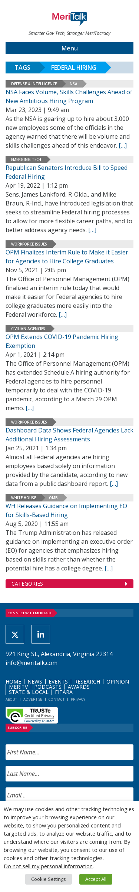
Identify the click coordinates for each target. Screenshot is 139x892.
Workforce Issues (29, 244)
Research (87, 681)
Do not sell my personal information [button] (48, 866)
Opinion (117, 681)
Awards (79, 686)
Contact (56, 699)
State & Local (29, 691)
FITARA (64, 691)
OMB (53, 497)
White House (23, 497)
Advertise (32, 699)
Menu (70, 48)
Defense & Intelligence (34, 83)
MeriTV (18, 686)
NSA (73, 83)
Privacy (78, 699)
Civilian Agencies (28, 328)
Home (13, 681)
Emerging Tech (26, 159)
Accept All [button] (95, 879)
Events (58, 681)
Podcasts (48, 686)
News (34, 681)
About (11, 699)
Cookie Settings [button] (48, 879)
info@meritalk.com (31, 663)
